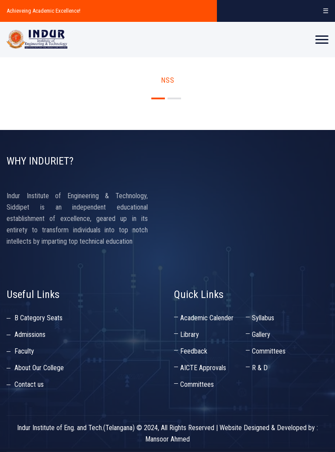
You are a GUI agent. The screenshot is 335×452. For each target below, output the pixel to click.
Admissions (29, 334)
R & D (260, 368)
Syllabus (263, 318)
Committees (269, 351)
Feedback (193, 351)
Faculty (24, 351)
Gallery (261, 334)
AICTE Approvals (203, 368)
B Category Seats (38, 318)
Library (189, 334)
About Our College (39, 368)
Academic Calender (207, 318)
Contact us (29, 384)
